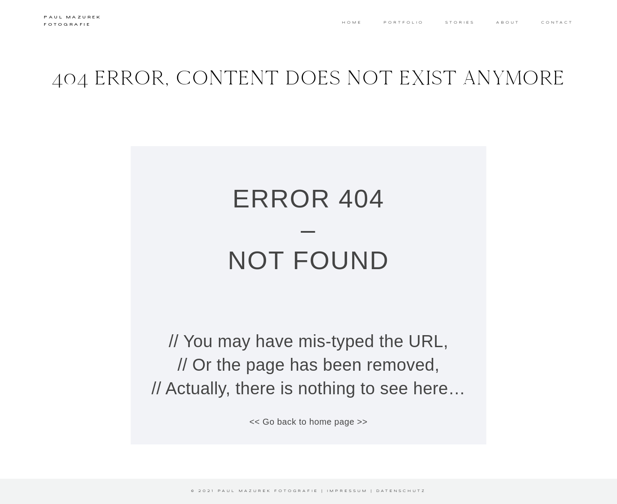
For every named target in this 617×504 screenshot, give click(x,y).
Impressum (347, 491)
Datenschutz (401, 491)
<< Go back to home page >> (308, 421)
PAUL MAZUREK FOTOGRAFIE (72, 21)
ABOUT (508, 22)
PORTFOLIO (403, 22)
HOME (352, 22)
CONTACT (557, 22)
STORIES (460, 22)
